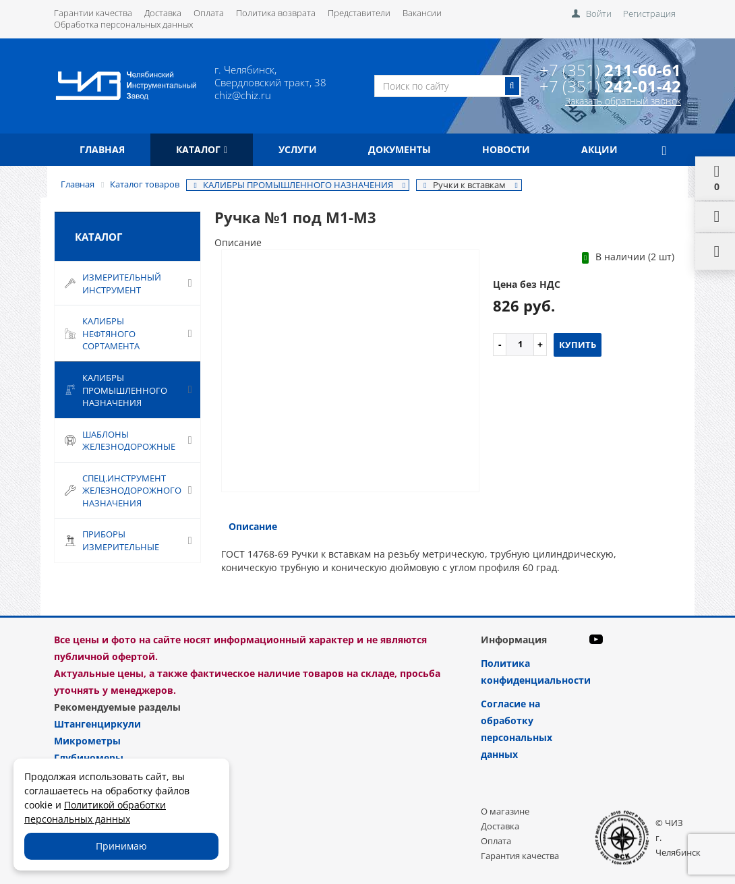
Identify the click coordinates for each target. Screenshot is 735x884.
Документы (399, 149)
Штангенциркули (97, 723)
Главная (102, 149)
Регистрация (649, 13)
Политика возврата (276, 13)
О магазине (505, 811)
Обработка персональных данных (123, 24)
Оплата (209, 13)
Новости (506, 149)
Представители (359, 13)
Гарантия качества (520, 856)
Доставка (162, 13)
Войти (599, 13)
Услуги (297, 149)
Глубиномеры (88, 757)
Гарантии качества (93, 13)
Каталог (201, 149)
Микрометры (87, 740)
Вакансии (422, 13)
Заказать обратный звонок (623, 100)
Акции (599, 149)
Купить (577, 344)
